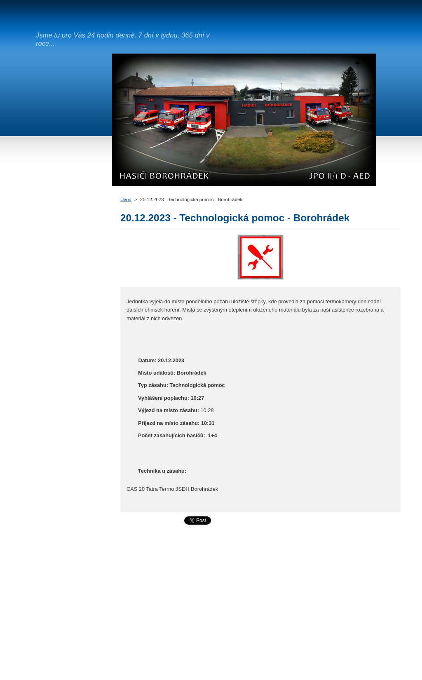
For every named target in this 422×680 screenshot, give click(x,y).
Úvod (125, 199)
